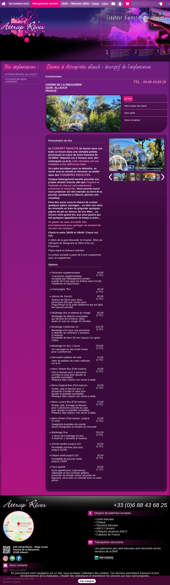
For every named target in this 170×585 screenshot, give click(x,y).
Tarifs (65, 3)
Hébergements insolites (45, 3)
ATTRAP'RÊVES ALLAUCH (21, 74)
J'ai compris (87, 581)
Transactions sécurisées (109, 542)
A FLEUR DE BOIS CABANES (16, 80)
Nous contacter (19, 565)
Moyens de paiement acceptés (113, 513)
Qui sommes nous (19, 3)
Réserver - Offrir (80, 3)
